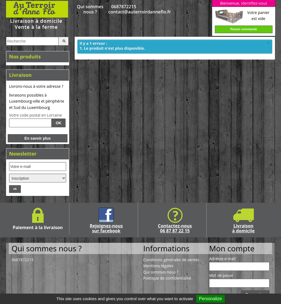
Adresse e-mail (222, 259)
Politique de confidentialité (167, 278)
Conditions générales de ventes (171, 259)
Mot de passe (221, 275)
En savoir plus (37, 138)
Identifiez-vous (254, 3)
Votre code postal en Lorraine (35, 115)
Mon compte (231, 248)
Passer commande (243, 29)
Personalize (210, 298)
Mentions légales (158, 265)
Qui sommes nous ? (90, 9)
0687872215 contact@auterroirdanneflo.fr (123, 9)
